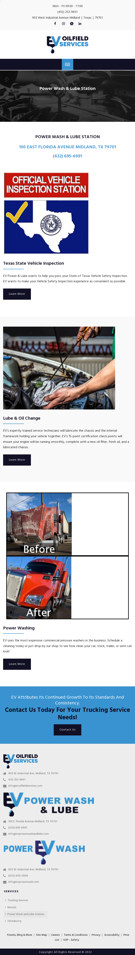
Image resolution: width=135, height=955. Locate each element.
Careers (55, 935)
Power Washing (19, 628)
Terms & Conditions (76, 935)
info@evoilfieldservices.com (25, 786)
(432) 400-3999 (18, 876)
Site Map (41, 935)
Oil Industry (13, 921)
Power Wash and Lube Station (24, 914)
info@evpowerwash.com (23, 882)
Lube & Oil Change (21, 418)
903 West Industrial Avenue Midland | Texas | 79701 (67, 17)
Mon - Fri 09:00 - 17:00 (67, 6)
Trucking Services (16, 900)
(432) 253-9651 (67, 12)
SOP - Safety (71, 940)
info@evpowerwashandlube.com (28, 834)
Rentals (10, 907)
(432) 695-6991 (17, 828)
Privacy (96, 935)
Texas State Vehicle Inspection (33, 263)
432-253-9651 (16, 780)
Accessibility (111, 935)
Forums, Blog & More (19, 935)
